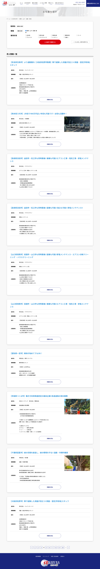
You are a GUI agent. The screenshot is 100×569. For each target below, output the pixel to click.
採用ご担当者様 (54, 556)
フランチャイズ (42, 37)
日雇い (66, 37)
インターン (54, 37)
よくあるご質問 (43, 3)
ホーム (21, 3)
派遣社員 (54, 35)
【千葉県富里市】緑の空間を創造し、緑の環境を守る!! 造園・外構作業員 (39, 452)
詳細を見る (50, 99)
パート (79, 35)
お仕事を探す (27, 3)
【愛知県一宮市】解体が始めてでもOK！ (26, 353)
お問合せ (62, 556)
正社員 (27, 35)
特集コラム (51, 3)
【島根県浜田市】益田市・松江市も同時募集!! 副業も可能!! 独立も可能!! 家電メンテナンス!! (46, 207)
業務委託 (67, 35)
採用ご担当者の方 (59, 3)
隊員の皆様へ (35, 3)
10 (62, 547)
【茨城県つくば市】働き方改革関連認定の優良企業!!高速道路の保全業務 (39, 396)
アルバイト (28, 37)
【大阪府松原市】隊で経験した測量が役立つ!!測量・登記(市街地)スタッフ (39, 501)
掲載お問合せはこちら (93, 3)
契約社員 (41, 35)
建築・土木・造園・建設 (25, 19)
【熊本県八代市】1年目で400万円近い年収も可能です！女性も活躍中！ (38, 113)
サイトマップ (46, 556)
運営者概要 (38, 556)
